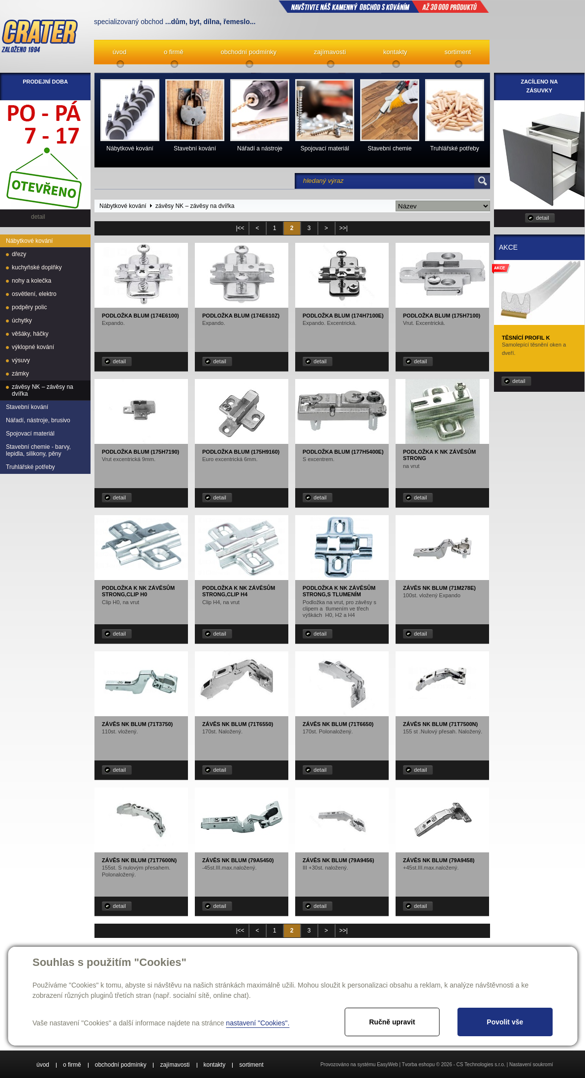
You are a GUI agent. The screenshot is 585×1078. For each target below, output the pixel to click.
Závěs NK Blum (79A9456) (338, 860)
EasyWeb (387, 1064)
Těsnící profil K (526, 338)
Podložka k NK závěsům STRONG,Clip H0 (138, 591)
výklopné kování (33, 347)
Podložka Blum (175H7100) (441, 316)
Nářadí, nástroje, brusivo (38, 420)
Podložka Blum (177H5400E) (343, 452)
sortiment (458, 52)
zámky (20, 373)
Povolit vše (505, 1022)
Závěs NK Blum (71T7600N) (139, 860)
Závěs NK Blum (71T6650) (338, 724)
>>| (343, 228)
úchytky (22, 320)
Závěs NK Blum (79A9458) (438, 860)
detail (119, 361)
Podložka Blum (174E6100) (140, 316)
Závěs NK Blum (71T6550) (237, 724)
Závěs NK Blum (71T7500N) (440, 724)
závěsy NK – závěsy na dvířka (42, 390)
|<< (240, 228)
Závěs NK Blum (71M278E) (439, 588)
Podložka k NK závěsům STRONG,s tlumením (339, 591)
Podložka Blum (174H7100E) (343, 316)
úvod (119, 52)
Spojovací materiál (30, 433)
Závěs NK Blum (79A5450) (238, 860)
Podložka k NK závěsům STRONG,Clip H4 (238, 591)
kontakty (395, 52)
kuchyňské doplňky (37, 267)
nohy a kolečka (31, 280)
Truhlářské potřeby (30, 467)
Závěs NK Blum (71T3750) (137, 724)
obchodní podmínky (249, 52)
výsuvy (21, 360)
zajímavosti (330, 52)
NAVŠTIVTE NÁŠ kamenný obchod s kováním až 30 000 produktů (384, 6)
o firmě (174, 52)
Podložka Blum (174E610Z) (240, 316)
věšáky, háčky (30, 333)
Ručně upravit (392, 1022)
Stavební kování (27, 407)
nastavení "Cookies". (257, 1023)
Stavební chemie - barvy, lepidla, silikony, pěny (38, 450)
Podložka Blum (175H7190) (140, 452)
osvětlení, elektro (34, 294)
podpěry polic (29, 307)
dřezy (19, 254)
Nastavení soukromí (531, 1064)
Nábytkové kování (29, 240)
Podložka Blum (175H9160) (240, 452)
